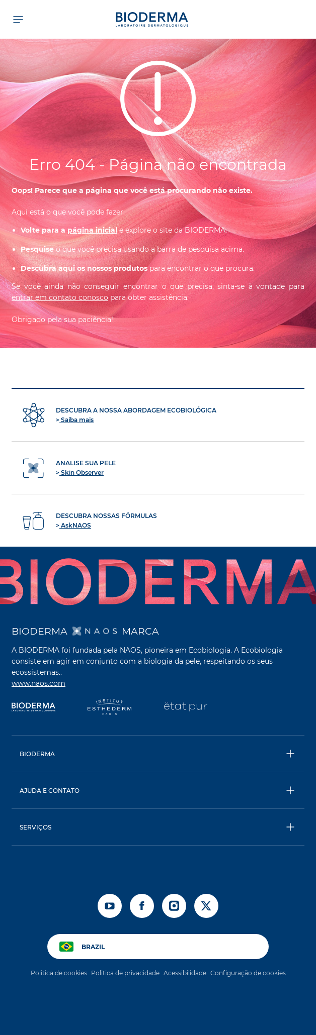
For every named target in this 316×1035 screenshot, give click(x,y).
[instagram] (174, 906)
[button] (158, 754)
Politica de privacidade (125, 973)
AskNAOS (75, 525)
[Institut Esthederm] (109, 708)
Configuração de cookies (248, 973)
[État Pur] (185, 708)
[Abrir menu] (18, 19)
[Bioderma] (33, 708)
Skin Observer (81, 472)
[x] (206, 906)
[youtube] (110, 906)
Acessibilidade (185, 973)
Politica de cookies (59, 973)
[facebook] (142, 906)
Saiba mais (76, 420)
